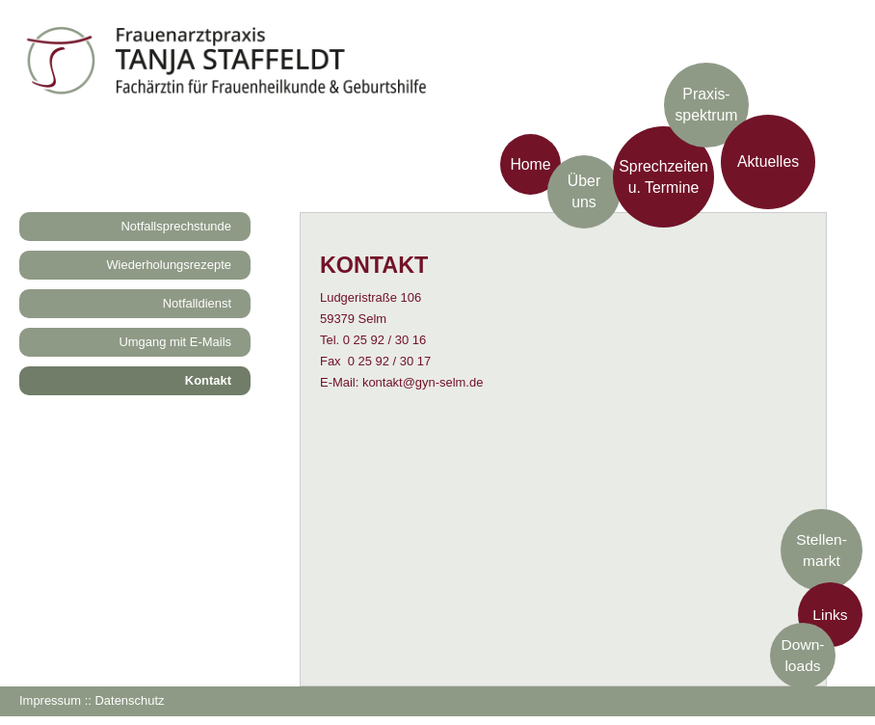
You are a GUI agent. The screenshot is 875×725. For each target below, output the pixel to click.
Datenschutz (129, 700)
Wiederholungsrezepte (168, 264)
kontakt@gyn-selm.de (422, 382)
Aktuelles (768, 161)
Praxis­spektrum (706, 104)
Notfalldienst (197, 303)
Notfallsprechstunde (176, 226)
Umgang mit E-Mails (175, 342)
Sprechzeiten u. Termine (663, 176)
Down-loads (803, 655)
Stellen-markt (821, 549)
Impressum (50, 700)
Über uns (584, 191)
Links (829, 613)
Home (530, 163)
